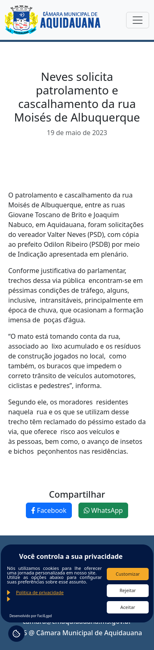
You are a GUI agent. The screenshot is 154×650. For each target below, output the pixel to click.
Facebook (49, 510)
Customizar (128, 574)
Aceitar (127, 607)
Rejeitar (128, 590)
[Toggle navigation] (137, 20)
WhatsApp (103, 510)
